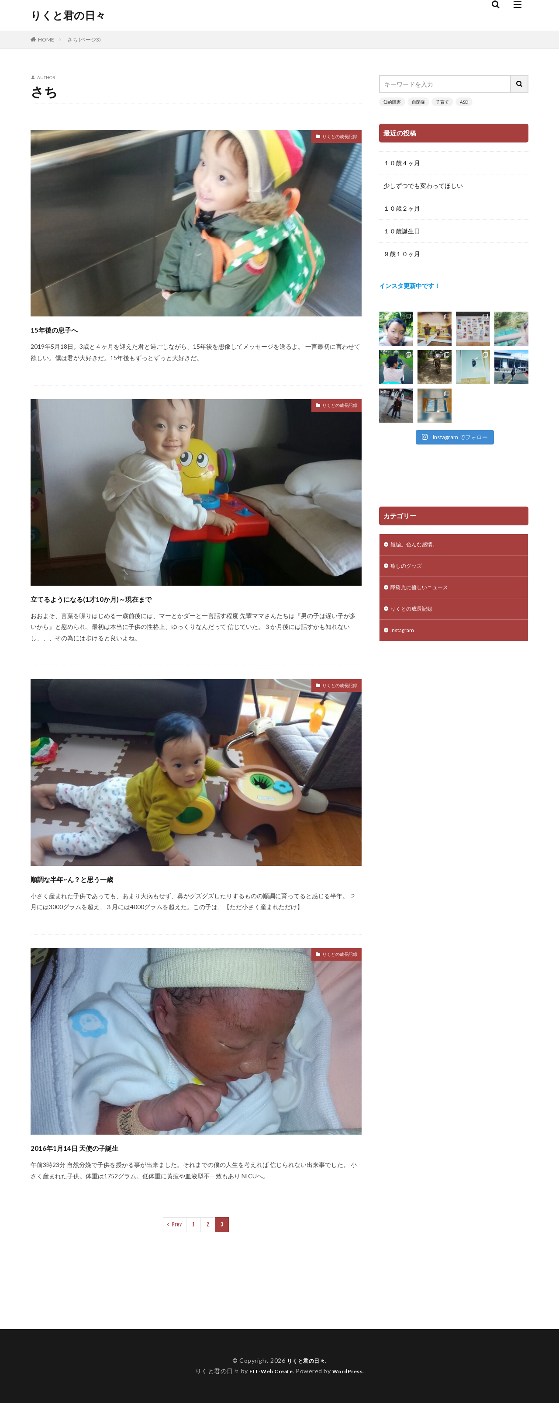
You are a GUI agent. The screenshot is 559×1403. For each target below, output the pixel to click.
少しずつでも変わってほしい (423, 185)
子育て (442, 101)
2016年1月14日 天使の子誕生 (100, 1146)
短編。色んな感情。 (417, 545)
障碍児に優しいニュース (424, 590)
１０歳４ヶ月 (401, 163)
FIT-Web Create (269, 1371)
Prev (177, 1224)
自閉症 (418, 101)
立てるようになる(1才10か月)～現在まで (129, 597)
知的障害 (392, 101)
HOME (46, 39)
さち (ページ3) (84, 39)
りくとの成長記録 (332, 138)
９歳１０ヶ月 (401, 253)
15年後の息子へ (69, 328)
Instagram (404, 636)
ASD (464, 101)
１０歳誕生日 (401, 231)
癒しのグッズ (408, 568)
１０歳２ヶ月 (401, 208)
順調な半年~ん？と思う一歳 (97, 878)
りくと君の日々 (68, 15)
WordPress (351, 1371)
